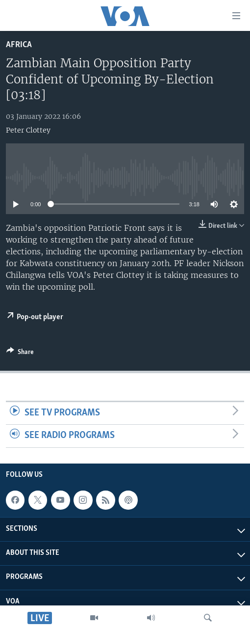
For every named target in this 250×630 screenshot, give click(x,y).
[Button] (20, 353)
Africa (19, 45)
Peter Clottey (28, 130)
